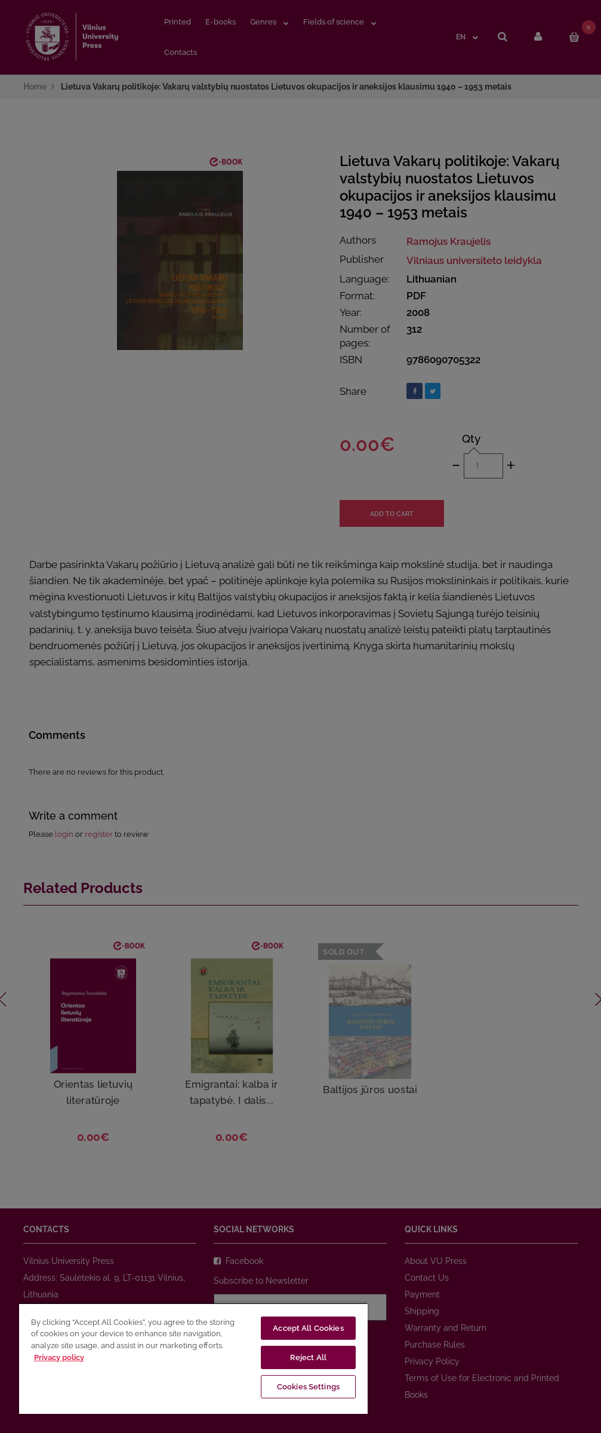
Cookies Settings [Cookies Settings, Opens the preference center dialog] (308, 1386)
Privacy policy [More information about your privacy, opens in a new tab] (59, 1357)
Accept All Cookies (308, 1328)
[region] (193, 1358)
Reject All (308, 1357)
